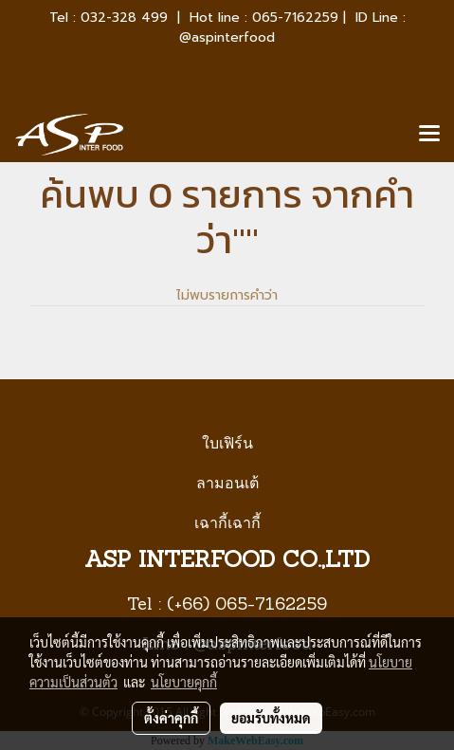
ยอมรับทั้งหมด (271, 717)
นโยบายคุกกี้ (184, 681)
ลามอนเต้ (227, 483)
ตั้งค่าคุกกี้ (171, 717)
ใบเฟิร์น (227, 443)
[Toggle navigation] (429, 134)
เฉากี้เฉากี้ (227, 523)
